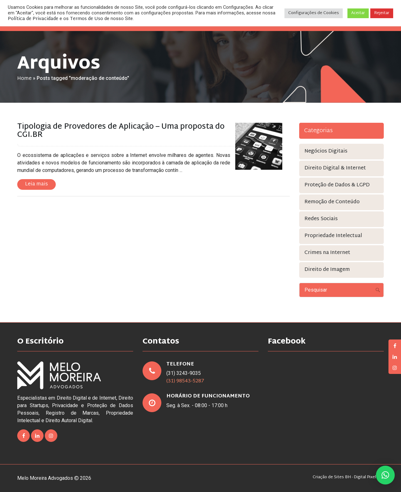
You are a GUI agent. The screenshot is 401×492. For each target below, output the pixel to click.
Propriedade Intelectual (333, 236)
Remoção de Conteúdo (332, 202)
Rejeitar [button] (381, 13)
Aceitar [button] (358, 13)
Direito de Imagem (327, 269)
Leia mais (36, 184)
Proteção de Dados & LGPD (337, 185)
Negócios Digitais (326, 151)
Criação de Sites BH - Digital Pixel (344, 477)
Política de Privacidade (33, 19)
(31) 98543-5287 (185, 381)
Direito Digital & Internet (335, 168)
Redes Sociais (321, 219)
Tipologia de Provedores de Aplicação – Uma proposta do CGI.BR (121, 131)
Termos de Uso (86, 19)
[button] (385, 475)
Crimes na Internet (327, 252)
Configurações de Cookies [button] (313, 13)
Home (24, 78)
